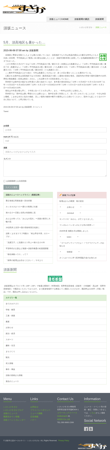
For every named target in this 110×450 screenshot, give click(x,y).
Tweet (5, 111)
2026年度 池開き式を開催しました (73, 231)
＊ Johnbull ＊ (70, 213)
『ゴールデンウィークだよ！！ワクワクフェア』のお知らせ (81, 244)
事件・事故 (10, 369)
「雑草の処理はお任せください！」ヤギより (24, 260)
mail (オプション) (10, 137)
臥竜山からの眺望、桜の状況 (71, 201)
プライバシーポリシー (40, 410)
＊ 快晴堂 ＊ (69, 252)
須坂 (5, 148)
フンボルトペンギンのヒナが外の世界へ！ (77, 225)
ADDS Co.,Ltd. (63, 419)
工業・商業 (10, 316)
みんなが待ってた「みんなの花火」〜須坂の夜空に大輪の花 (28, 220)
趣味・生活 (10, 345)
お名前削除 (21, 181)
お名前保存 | (16, 181)
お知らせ (9, 327)
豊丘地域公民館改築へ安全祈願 (19, 201)
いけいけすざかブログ (13, 410)
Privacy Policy (63, 441)
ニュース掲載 (36, 413)
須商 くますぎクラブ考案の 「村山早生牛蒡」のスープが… (28, 235)
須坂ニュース (14, 28)
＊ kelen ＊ (69, 237)
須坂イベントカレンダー (14, 420)
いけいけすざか (85, 27)
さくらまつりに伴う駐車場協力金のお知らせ (78, 258)
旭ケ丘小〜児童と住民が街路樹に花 (21, 213)
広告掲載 (34, 416)
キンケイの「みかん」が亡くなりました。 (77, 219)
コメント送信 (11, 187)
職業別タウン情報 (11, 416)
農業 (7, 322)
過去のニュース (12, 381)
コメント (7, 159)
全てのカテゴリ (12, 304)
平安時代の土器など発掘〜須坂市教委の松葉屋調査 (27, 248)
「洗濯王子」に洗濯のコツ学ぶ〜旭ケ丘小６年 (25, 242)
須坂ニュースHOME (59, 19)
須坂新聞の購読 (81, 19)
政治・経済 (10, 333)
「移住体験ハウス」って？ (17, 254)
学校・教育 (10, 310)
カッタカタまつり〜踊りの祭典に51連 (22, 207)
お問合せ (34, 407)
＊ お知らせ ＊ (70, 207)
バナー (33, 420)
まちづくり (10, 351)
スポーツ (9, 339)
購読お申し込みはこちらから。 (26, 292)
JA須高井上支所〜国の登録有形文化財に (23, 227)
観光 (7, 357)
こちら (93, 413)
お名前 (6, 126)
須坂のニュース (10, 413)
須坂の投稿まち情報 (14, 375)
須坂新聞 (99, 19)
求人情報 (9, 363)
